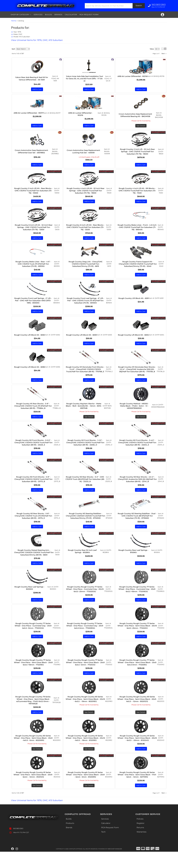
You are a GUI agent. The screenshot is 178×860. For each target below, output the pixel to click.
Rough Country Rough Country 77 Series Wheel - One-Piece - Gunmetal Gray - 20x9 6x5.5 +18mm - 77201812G (137, 596)
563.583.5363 (18, 837)
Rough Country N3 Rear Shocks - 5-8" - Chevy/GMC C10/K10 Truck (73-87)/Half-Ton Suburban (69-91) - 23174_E (33, 522)
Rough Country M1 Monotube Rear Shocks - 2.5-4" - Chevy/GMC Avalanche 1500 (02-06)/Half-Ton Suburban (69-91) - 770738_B (137, 372)
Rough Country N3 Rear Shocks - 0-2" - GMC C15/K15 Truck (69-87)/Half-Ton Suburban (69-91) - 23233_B (85, 485)
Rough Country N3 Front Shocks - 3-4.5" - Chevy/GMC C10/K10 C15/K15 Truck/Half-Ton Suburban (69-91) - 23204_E (137, 448)
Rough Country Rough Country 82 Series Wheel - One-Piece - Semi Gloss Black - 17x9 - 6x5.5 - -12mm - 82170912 (137, 782)
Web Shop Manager (114, 857)
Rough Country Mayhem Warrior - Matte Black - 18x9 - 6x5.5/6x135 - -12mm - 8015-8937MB (84, 411)
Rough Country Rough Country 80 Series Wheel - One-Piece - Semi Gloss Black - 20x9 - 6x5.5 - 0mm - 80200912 (33, 745)
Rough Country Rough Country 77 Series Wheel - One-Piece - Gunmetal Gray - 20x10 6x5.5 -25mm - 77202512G (85, 596)
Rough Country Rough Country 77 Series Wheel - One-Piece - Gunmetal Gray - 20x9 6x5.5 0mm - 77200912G (85, 632)
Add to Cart (37, 312)
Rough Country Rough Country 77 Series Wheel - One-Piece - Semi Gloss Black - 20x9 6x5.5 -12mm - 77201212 (85, 669)
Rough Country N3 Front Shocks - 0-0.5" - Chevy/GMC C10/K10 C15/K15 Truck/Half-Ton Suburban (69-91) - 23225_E (33, 448)
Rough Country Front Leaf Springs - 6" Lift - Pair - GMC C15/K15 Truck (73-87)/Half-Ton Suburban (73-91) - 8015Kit (86, 301)
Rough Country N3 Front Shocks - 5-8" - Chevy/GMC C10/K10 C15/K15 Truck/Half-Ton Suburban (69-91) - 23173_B (33, 485)
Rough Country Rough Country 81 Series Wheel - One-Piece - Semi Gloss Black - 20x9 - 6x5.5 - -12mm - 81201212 (33, 782)
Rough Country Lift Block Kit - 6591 (133, 300)
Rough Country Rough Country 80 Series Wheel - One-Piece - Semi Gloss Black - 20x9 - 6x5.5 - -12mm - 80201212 (137, 706)
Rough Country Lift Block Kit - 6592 (29, 337)
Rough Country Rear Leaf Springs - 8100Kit (134, 558)
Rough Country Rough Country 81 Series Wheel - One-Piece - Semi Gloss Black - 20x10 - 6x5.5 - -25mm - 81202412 (137, 745)
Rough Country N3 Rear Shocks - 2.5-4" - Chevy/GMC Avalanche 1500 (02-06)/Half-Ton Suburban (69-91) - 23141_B (138, 485)
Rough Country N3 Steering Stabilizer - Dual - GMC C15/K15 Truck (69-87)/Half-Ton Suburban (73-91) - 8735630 (137, 522)
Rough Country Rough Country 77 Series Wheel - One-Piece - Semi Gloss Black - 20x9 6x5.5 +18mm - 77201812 (33, 669)
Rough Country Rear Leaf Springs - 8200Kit (30, 595)
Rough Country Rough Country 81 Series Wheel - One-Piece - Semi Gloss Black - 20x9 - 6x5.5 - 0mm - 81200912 (85, 782)
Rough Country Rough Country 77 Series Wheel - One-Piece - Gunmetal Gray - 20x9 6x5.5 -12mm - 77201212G (33, 632)
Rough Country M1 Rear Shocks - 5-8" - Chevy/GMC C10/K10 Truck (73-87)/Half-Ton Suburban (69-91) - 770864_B (33, 411)
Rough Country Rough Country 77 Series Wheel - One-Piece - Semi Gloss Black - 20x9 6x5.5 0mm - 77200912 (137, 669)
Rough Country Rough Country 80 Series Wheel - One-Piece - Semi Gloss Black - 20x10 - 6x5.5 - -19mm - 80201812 (85, 706)
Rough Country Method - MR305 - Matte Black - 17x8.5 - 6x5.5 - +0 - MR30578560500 (134, 411)
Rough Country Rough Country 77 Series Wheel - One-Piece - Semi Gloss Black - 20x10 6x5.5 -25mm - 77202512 (137, 632)
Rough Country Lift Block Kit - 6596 (29, 371)
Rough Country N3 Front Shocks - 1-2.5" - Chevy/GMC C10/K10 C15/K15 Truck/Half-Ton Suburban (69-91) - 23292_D (85, 448)
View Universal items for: (37, 808)
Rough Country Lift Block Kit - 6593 (81, 337)
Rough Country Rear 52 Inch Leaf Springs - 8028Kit (82, 558)
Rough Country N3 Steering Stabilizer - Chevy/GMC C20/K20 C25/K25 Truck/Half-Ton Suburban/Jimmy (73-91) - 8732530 (86, 522)
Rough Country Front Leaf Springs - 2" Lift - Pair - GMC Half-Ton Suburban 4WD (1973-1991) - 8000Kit (33, 301)
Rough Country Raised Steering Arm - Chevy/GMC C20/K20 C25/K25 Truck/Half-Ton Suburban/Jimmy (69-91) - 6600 (34, 559)
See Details (89, 423)
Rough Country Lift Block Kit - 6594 (133, 337)
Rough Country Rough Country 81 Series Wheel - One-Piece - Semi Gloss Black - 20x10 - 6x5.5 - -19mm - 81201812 (85, 745)
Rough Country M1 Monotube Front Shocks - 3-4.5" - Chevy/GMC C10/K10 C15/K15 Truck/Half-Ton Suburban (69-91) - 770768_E (85, 373)
